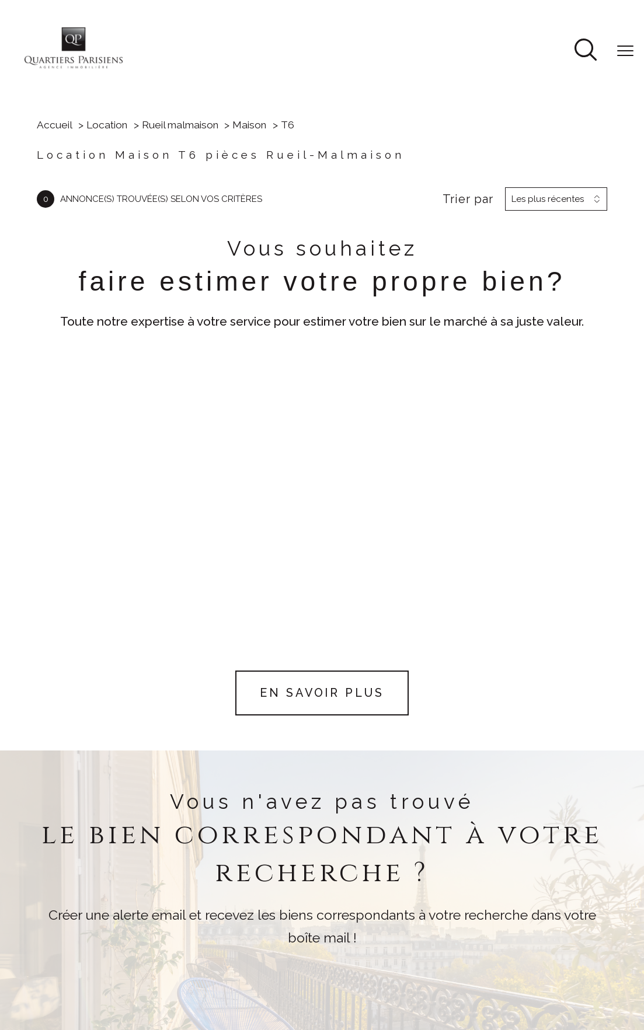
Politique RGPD (412, 979)
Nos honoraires (322, 970)
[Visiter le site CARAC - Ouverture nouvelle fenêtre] (315, 901)
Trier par (468, 199)
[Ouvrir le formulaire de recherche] (585, 51)
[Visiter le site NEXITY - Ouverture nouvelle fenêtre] (367, 927)
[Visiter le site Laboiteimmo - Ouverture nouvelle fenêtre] (322, 1007)
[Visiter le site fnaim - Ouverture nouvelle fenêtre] (268, 900)
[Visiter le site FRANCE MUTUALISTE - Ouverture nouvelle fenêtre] (370, 901)
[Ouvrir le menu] (625, 50)
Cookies (467, 979)
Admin (506, 970)
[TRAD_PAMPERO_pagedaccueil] (74, 67)
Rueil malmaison (180, 125)
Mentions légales (450, 970)
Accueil (54, 125)
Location (106, 125)
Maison (249, 125)
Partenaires (550, 970)
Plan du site (384, 970)
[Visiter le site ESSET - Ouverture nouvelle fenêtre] (309, 927)
